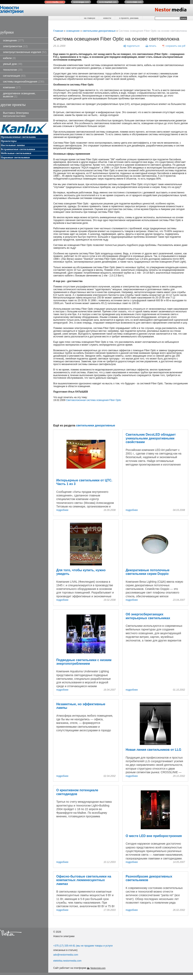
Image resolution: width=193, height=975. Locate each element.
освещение (13, 40)
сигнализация (14, 75)
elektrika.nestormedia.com (67, 960)
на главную (89, 18)
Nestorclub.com (98, 968)
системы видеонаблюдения (23, 81)
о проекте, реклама (129, 18)
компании (12, 87)
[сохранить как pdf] (174, 46)
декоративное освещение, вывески (19, 95)
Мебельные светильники (16, 153)
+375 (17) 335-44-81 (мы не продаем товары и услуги (83, 945)
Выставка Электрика (16, 114)
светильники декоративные (99, 30)
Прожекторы (8, 140)
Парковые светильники (15, 157)
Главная (58, 30)
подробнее (62, 510)
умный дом (12, 63)
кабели (9, 58)
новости (107, 18)
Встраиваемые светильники (18, 149)
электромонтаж (15, 46)
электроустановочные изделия (25, 52)
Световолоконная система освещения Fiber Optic (93, 400)
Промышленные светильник (18, 136)
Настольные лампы (13, 145)
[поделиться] (131, 46)
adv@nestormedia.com (65, 954)
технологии (13, 69)
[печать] (151, 46)
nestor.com (54, 2)
